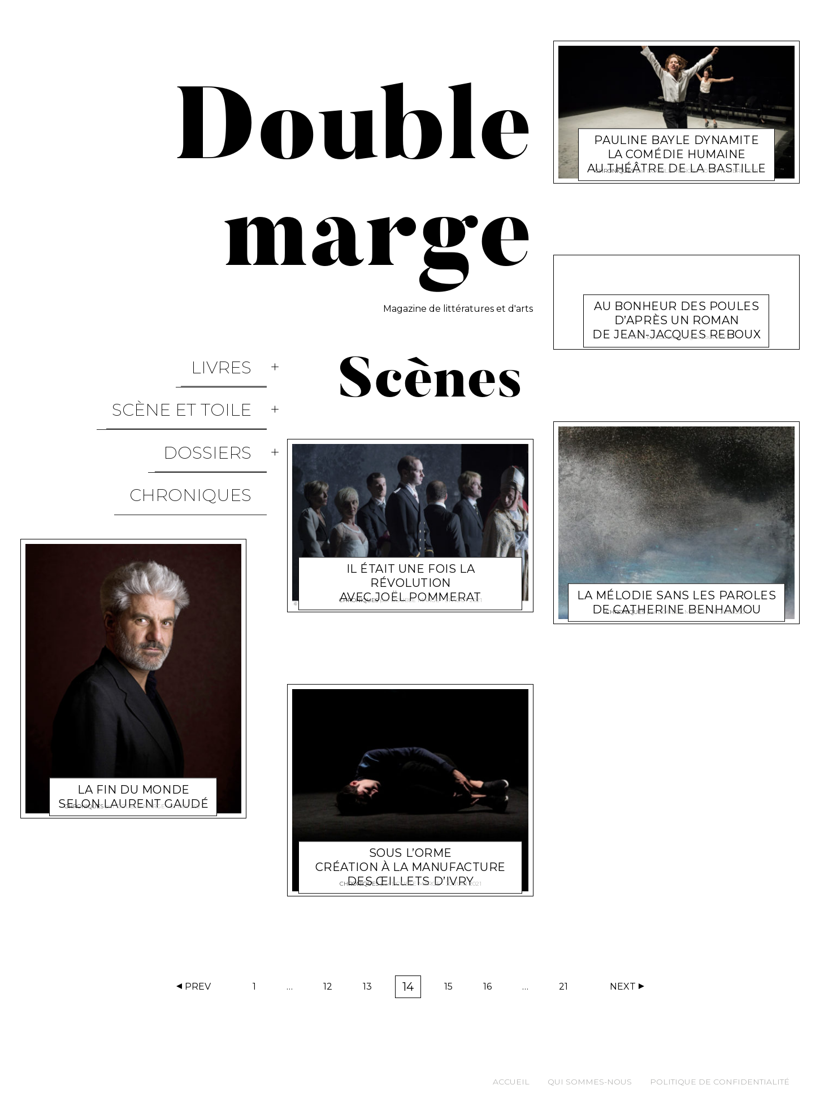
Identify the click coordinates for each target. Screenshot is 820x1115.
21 (567, 989)
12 (331, 989)
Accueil (511, 1082)
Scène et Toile (197, 382)
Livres (236, 358)
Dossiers (223, 406)
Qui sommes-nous (590, 1082)
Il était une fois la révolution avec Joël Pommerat (410, 570)
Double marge (140, 728)
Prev (198, 986)
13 (371, 989)
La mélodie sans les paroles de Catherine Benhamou (676, 589)
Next (623, 986)
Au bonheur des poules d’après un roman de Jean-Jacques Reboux (677, 307)
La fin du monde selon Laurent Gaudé (133, 710)
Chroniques (206, 431)
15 (452, 989)
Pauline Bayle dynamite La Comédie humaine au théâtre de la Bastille (677, 141)
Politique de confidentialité (719, 1082)
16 (491, 989)
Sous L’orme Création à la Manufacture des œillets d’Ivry (410, 853)
